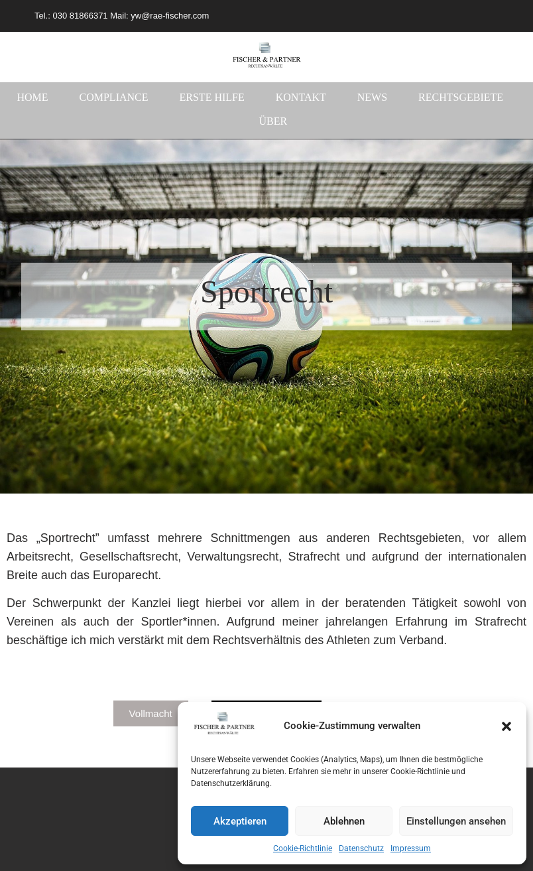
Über (273, 121)
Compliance (114, 97)
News (372, 97)
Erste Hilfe (212, 97)
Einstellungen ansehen (456, 821)
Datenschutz (361, 848)
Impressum (410, 848)
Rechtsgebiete (460, 97)
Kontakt (301, 97)
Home (32, 97)
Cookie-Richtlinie (302, 848)
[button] (506, 726)
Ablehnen (344, 821)
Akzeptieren (239, 821)
